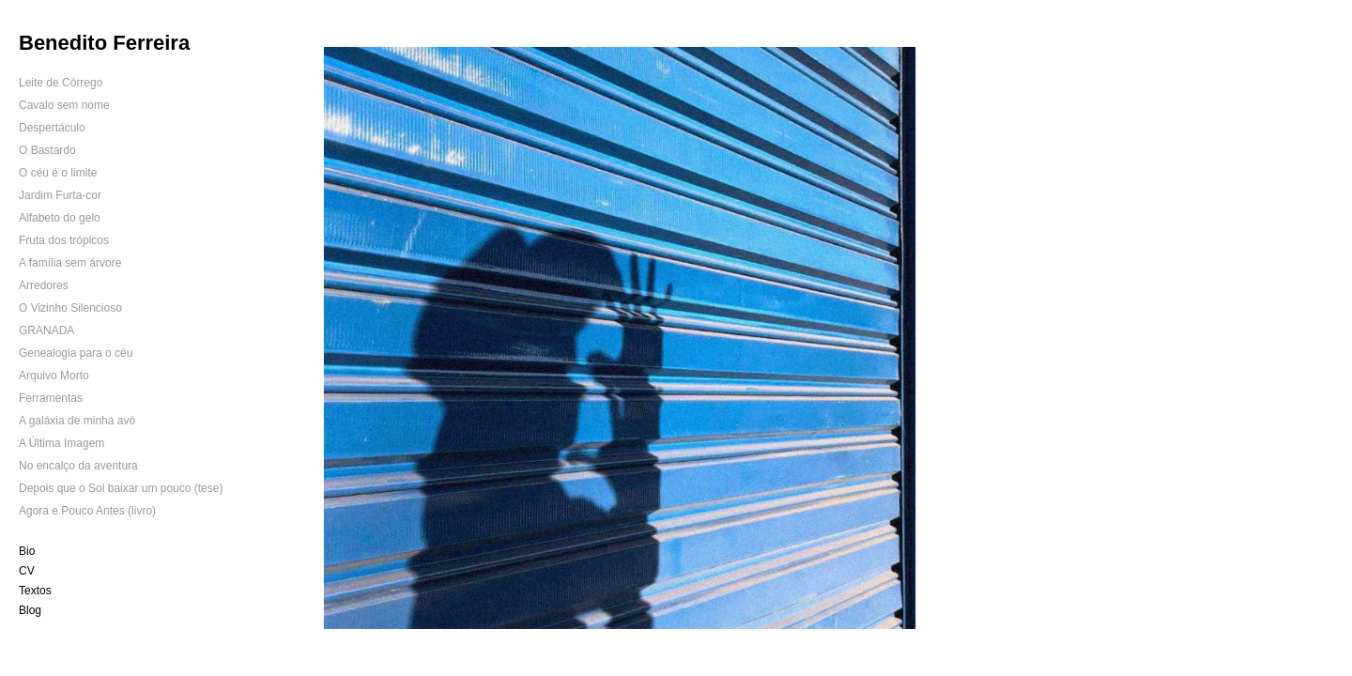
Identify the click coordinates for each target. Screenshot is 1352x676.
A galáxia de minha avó (77, 420)
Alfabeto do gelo (59, 217)
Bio (27, 551)
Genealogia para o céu (75, 353)
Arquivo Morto (54, 375)
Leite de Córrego (60, 82)
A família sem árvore (70, 262)
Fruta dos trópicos (64, 240)
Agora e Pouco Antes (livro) (87, 510)
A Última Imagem (61, 443)
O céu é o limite (58, 172)
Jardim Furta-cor (60, 195)
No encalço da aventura (78, 465)
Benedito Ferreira (104, 42)
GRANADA (46, 330)
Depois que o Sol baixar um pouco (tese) (121, 488)
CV (27, 570)
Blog (30, 610)
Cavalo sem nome (64, 105)
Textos (35, 590)
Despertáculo (52, 127)
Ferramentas (51, 398)
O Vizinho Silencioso (70, 308)
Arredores (44, 285)
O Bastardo (47, 150)
